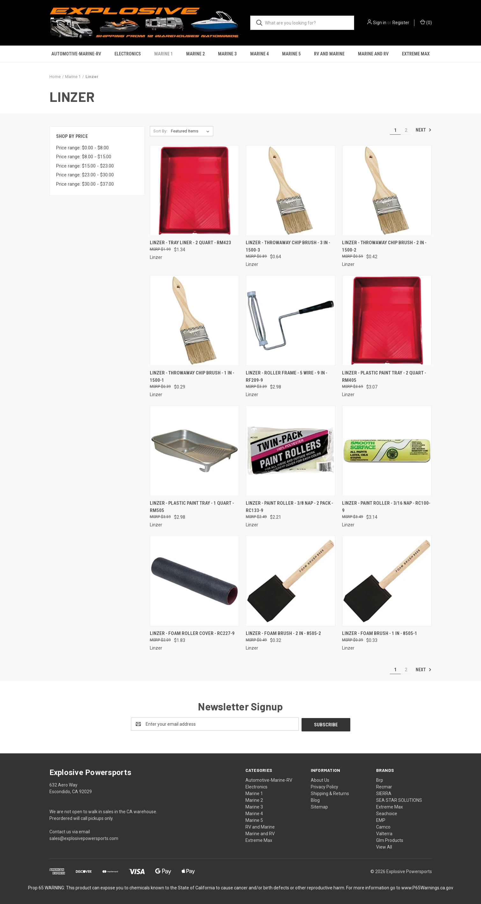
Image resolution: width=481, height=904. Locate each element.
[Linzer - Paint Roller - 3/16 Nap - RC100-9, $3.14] (386, 451)
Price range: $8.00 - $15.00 (83, 157)
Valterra (384, 833)
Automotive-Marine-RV (76, 53)
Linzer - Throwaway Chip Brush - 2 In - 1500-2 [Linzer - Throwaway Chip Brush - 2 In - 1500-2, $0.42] (384, 246)
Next (424, 130)
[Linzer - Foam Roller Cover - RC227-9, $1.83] (194, 581)
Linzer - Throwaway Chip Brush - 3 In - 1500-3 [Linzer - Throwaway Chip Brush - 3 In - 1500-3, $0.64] (288, 246)
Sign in (379, 22)
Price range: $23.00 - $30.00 (85, 175)
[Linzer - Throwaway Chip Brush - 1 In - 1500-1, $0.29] (194, 320)
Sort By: (160, 131)
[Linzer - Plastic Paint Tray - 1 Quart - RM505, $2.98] (194, 451)
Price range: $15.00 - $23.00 (85, 166)
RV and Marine (329, 53)
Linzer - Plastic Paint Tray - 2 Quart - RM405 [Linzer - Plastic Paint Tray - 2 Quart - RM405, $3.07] (384, 376)
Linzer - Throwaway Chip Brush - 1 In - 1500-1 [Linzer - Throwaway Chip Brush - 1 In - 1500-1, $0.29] (192, 376)
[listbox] (191, 131)
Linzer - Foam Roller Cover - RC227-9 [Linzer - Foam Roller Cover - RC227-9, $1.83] (192, 633)
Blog (315, 799)
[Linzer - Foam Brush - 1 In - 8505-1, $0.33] (386, 581)
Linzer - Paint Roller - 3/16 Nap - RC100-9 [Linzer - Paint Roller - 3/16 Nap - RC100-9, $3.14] (386, 506)
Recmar (384, 786)
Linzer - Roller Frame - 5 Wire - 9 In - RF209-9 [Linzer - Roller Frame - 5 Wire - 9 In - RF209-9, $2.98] (286, 376)
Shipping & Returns (330, 792)
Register (400, 22)
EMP (380, 819)
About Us (320, 779)
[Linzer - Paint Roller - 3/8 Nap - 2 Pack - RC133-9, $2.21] (290, 451)
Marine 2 (195, 53)
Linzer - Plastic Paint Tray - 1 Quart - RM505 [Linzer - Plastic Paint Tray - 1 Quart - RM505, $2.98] (192, 506)
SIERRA (383, 792)
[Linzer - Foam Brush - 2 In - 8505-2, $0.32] (290, 581)
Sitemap (319, 806)
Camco (383, 826)
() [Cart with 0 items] (426, 22)
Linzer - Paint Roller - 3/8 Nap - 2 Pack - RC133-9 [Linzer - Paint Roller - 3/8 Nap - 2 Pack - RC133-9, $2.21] (289, 506)
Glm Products (389, 839)
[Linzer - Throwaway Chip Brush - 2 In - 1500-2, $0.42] (386, 190)
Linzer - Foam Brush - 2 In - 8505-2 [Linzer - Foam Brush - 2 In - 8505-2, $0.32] (283, 633)
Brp (379, 779)
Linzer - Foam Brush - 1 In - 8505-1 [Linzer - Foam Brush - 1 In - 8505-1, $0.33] (379, 633)
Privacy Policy (324, 786)
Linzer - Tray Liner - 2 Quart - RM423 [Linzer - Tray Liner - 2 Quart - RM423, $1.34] (190, 243)
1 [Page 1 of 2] (395, 130)
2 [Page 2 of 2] (406, 130)
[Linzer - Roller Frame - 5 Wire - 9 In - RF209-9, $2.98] (290, 320)
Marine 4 (259, 53)
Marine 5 (291, 53)
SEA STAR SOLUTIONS (399, 799)
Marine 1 (163, 53)
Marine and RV (373, 53)
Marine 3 (227, 53)
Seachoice (386, 812)
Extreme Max (416, 53)
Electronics (127, 53)
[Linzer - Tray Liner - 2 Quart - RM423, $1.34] (194, 190)
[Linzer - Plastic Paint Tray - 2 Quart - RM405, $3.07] (386, 320)
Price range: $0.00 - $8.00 (82, 148)
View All (384, 846)
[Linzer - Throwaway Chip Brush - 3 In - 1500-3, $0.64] (290, 190)
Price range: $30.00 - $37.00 (85, 184)
